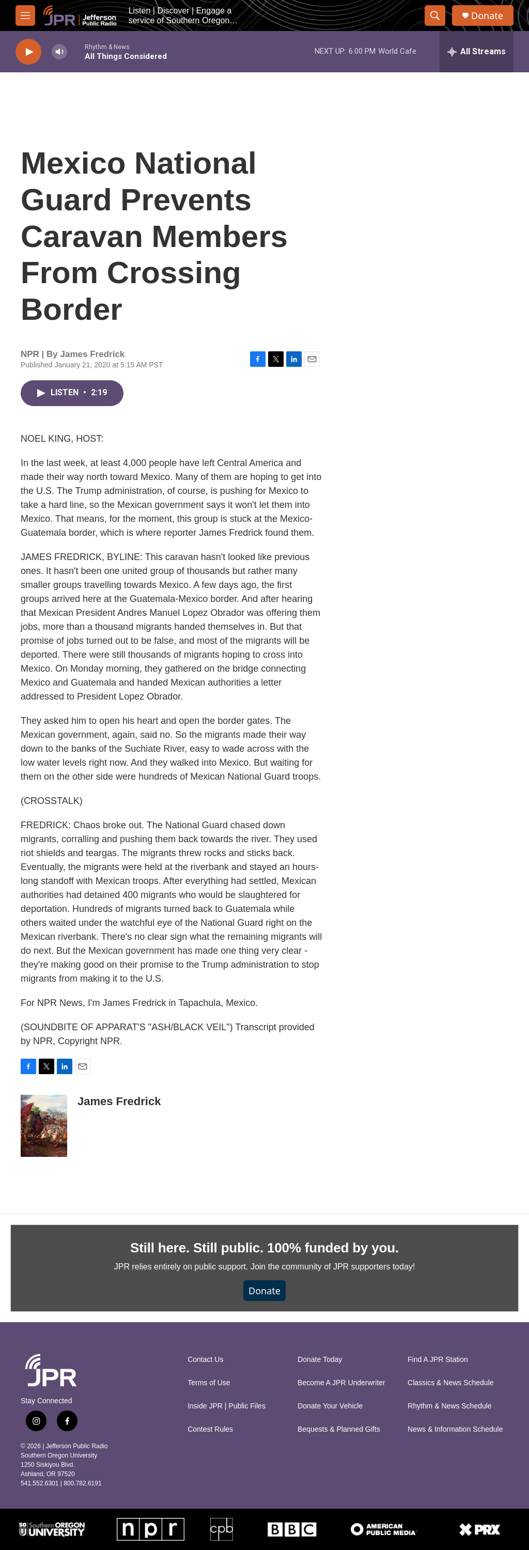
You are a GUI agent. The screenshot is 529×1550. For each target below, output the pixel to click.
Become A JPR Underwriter (341, 1383)
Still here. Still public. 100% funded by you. (264, 1248)
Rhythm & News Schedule (450, 1406)
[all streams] (477, 51)
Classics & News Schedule (451, 1383)
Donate (487, 15)
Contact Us (205, 1359)
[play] (28, 52)
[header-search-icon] (435, 15)
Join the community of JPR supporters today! (333, 1266)
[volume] (59, 52)
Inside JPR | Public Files (227, 1406)
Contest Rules (210, 1429)
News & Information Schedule (455, 1429)
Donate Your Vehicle (330, 1406)
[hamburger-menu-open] (25, 15)
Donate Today (320, 1359)
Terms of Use (209, 1383)
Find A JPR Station (438, 1359)
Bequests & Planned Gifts (339, 1429)
